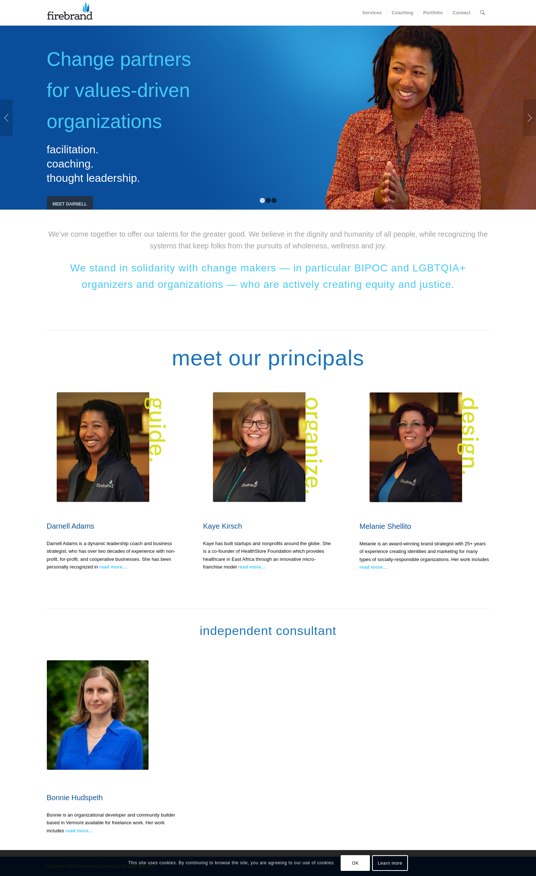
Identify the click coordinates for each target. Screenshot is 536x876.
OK (355, 863)
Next (529, 117)
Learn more (390, 863)
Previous (6, 117)
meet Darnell (70, 199)
